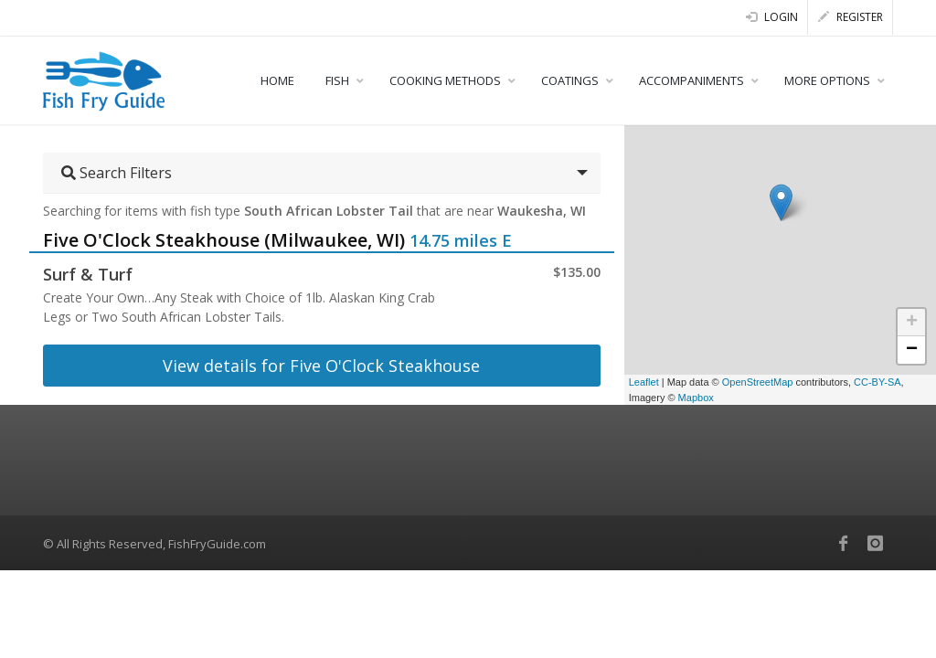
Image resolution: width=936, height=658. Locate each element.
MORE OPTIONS (827, 80)
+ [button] (912, 322)
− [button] (912, 350)
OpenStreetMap (757, 382)
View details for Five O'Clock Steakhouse (321, 366)
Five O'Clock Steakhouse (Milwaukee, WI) (224, 240)
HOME (277, 80)
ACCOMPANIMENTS (691, 80)
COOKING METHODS (445, 80)
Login (772, 17)
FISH (337, 80)
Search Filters (116, 173)
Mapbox (696, 397)
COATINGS (570, 80)
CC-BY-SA (877, 382)
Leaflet (644, 382)
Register (850, 17)
